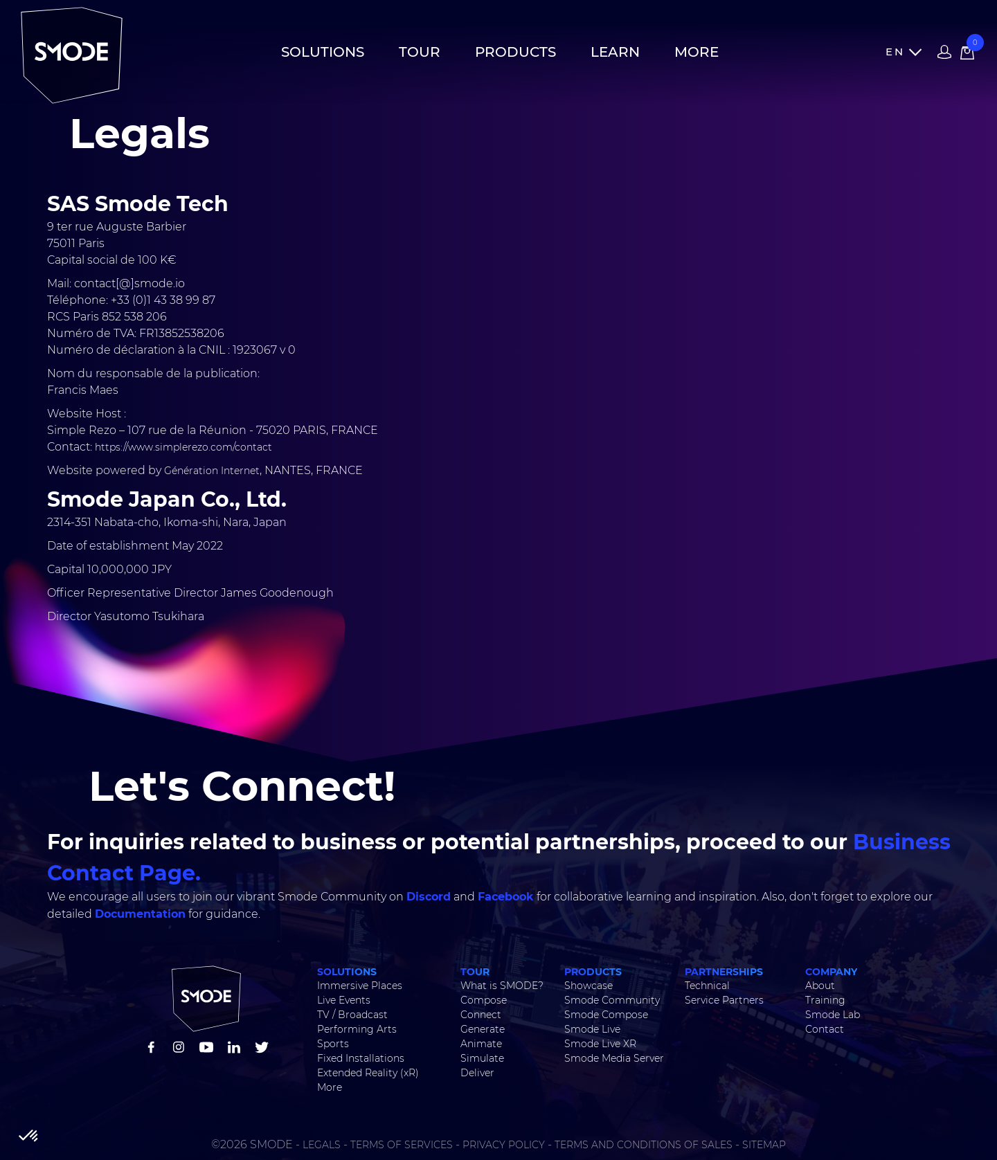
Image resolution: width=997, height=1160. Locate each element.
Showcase (588, 985)
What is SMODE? (502, 985)
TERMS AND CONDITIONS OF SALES (644, 1145)
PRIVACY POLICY (503, 1145)
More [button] (696, 52)
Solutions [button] (322, 52)
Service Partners (724, 1000)
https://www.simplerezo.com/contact (182, 447)
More (329, 1087)
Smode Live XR (600, 1043)
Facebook (506, 896)
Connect (480, 1014)
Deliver (477, 1073)
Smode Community (612, 1000)
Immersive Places (359, 985)
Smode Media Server (614, 1058)
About (820, 985)
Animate (481, 1043)
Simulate (482, 1058)
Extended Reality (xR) (368, 1073)
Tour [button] (419, 52)
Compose (483, 1000)
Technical (707, 985)
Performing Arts (357, 1029)
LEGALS (322, 1145)
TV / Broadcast (352, 1014)
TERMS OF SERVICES (401, 1145)
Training (825, 1000)
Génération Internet (212, 470)
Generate (482, 1029)
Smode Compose (606, 1014)
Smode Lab (832, 1014)
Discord (428, 896)
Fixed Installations (360, 1058)
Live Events (343, 1000)
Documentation (140, 913)
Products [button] (515, 52)
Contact (824, 1029)
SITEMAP (764, 1145)
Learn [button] (615, 52)
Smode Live (592, 1029)
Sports (333, 1043)
